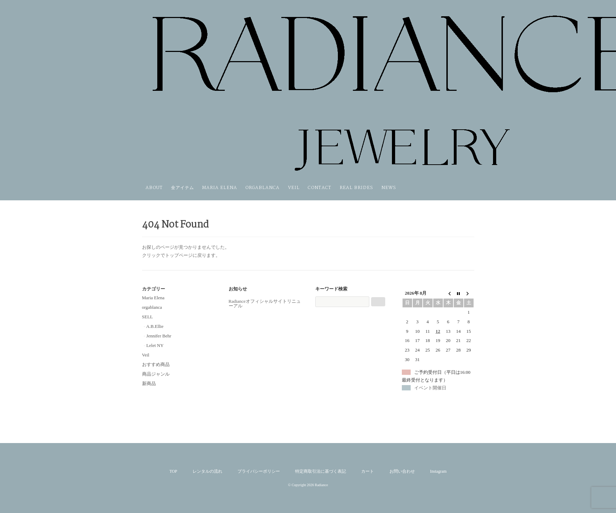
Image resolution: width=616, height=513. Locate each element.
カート (367, 471)
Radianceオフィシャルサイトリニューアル (265, 303)
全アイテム (182, 187)
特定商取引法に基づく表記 (320, 471)
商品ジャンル (156, 374)
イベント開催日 (430, 387)
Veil (294, 187)
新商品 (149, 383)
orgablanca (262, 187)
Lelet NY (155, 345)
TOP (173, 471)
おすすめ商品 (156, 364)
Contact (320, 187)
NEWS (388, 187)
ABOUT (154, 187)
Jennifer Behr (158, 335)
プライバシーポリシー (258, 471)
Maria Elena (219, 187)
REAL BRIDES (356, 187)
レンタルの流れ (207, 471)
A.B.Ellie (154, 326)
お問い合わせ (402, 471)
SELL (147, 316)
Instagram (438, 471)
